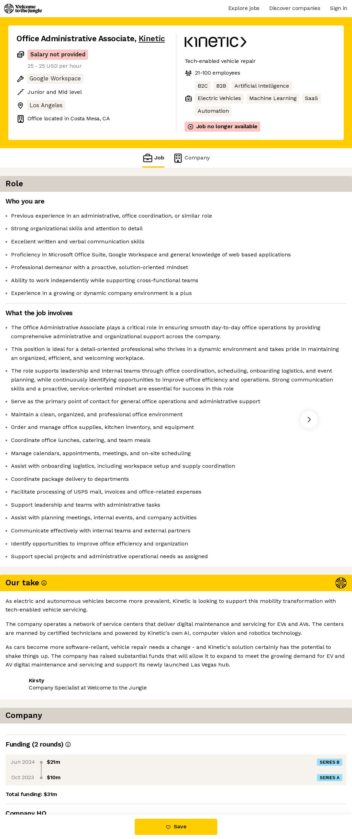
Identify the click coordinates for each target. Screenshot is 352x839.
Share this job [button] (35, 786)
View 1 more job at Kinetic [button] (100, 786)
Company (191, 158)
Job (153, 158)
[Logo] (23, 8)
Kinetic (152, 38)
